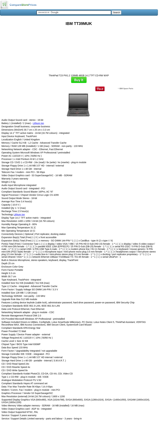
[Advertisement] (79, 49)
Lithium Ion (38, 123)
